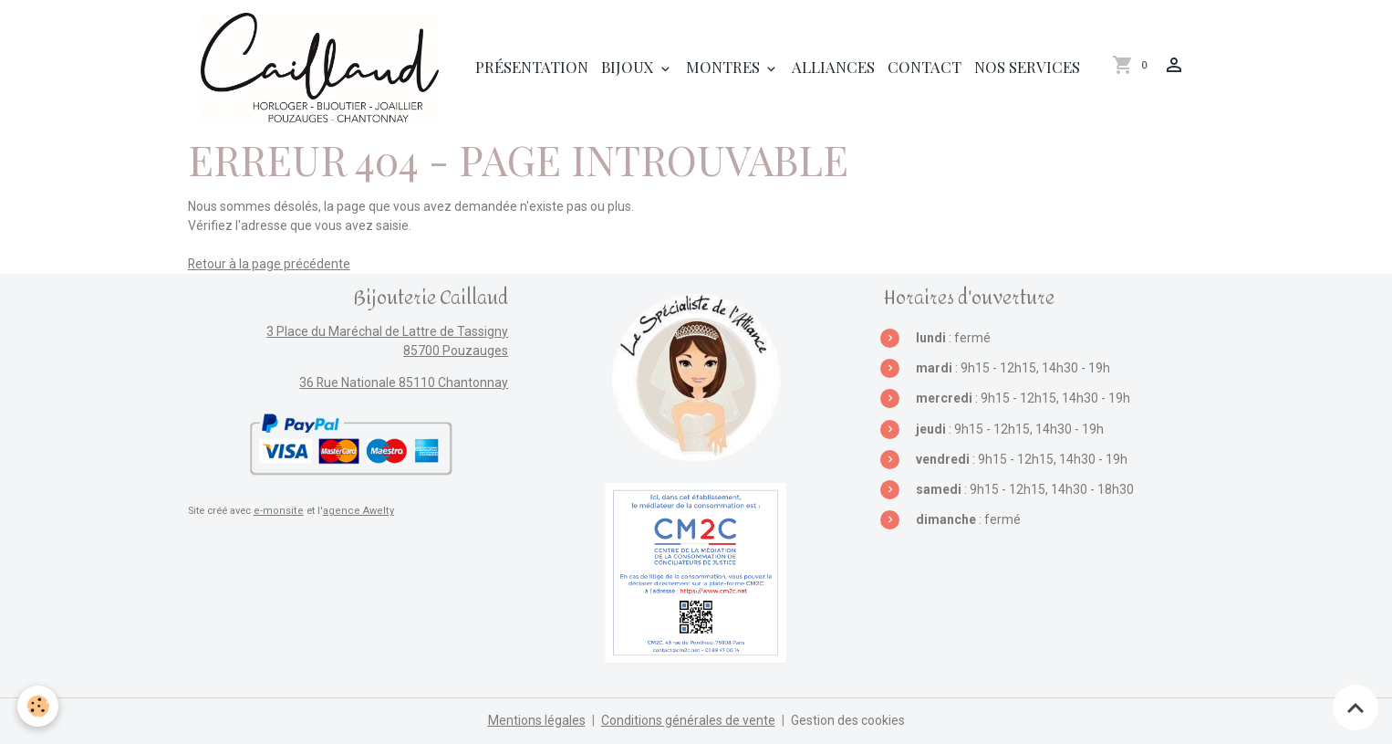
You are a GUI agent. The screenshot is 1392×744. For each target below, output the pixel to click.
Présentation (531, 67)
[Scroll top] (1355, 707)
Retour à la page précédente (269, 264)
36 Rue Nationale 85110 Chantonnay (403, 382)
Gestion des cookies (848, 720)
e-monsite (277, 511)
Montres (725, 67)
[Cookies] (38, 706)
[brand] (323, 67)
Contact (924, 67)
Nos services (1027, 67)
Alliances (833, 67)
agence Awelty (353, 511)
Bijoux (629, 67)
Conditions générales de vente (688, 720)
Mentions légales (537, 720)
